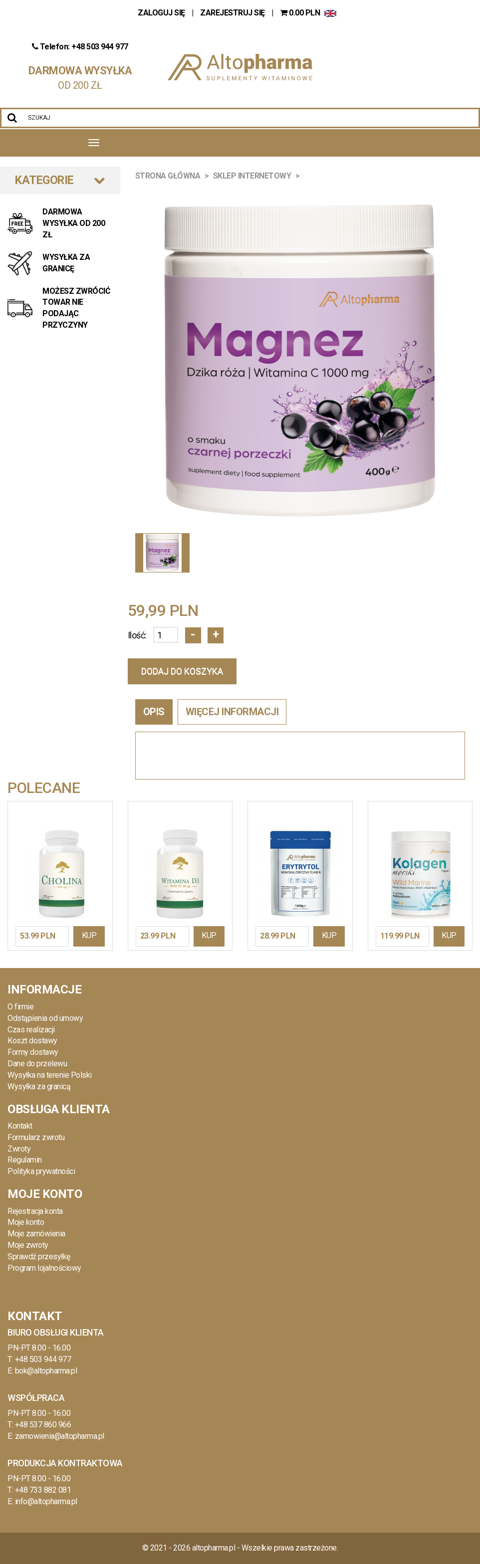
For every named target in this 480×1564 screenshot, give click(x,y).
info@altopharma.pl (46, 1501)
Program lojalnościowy (44, 1268)
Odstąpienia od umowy (45, 1018)
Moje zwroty (27, 1245)
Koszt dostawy (32, 1040)
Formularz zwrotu (35, 1137)
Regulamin (24, 1160)
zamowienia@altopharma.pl (59, 1436)
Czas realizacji (31, 1029)
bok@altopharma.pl (46, 1370)
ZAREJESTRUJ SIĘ (232, 12)
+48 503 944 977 (43, 1359)
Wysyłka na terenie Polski (49, 1075)
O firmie (20, 1006)
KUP (89, 935)
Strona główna (168, 176)
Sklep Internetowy (252, 176)
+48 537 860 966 (43, 1424)
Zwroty (18, 1149)
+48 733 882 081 (43, 1490)
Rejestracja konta (35, 1211)
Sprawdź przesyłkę (38, 1256)
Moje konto (25, 1222)
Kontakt (19, 1126)
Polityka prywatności (41, 1171)
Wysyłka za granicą (38, 1086)
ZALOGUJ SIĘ (162, 12)
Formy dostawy (32, 1052)
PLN (301, 12)
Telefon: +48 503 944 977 (80, 46)
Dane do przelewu (37, 1063)
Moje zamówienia (36, 1233)
